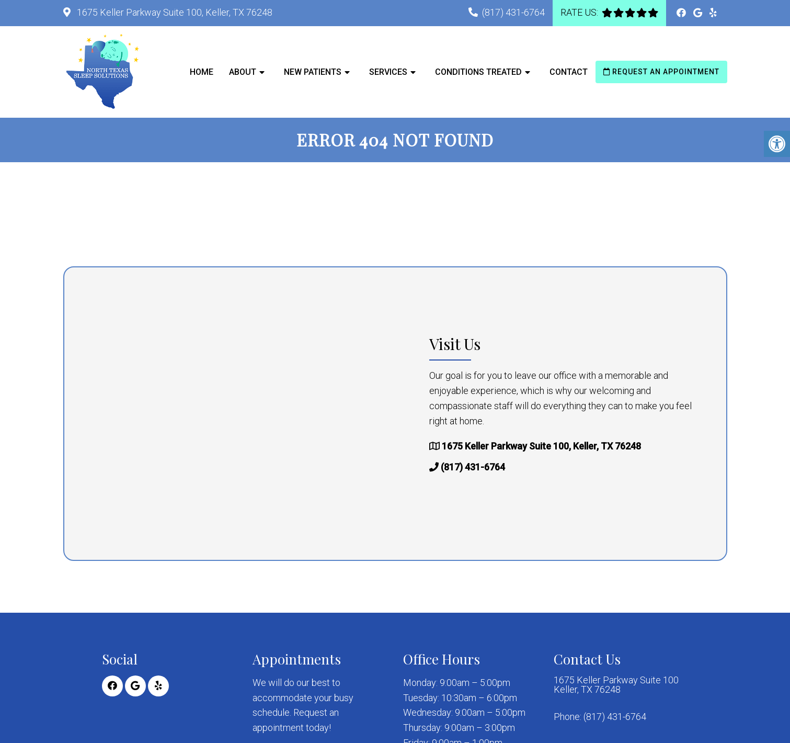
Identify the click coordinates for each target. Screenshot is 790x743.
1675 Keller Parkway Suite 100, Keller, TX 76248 (173, 12)
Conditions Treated (478, 72)
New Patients (312, 72)
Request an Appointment (661, 71)
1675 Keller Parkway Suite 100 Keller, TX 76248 (616, 685)
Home (201, 72)
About (242, 72)
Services (388, 72)
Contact (568, 72)
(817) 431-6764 (513, 12)
